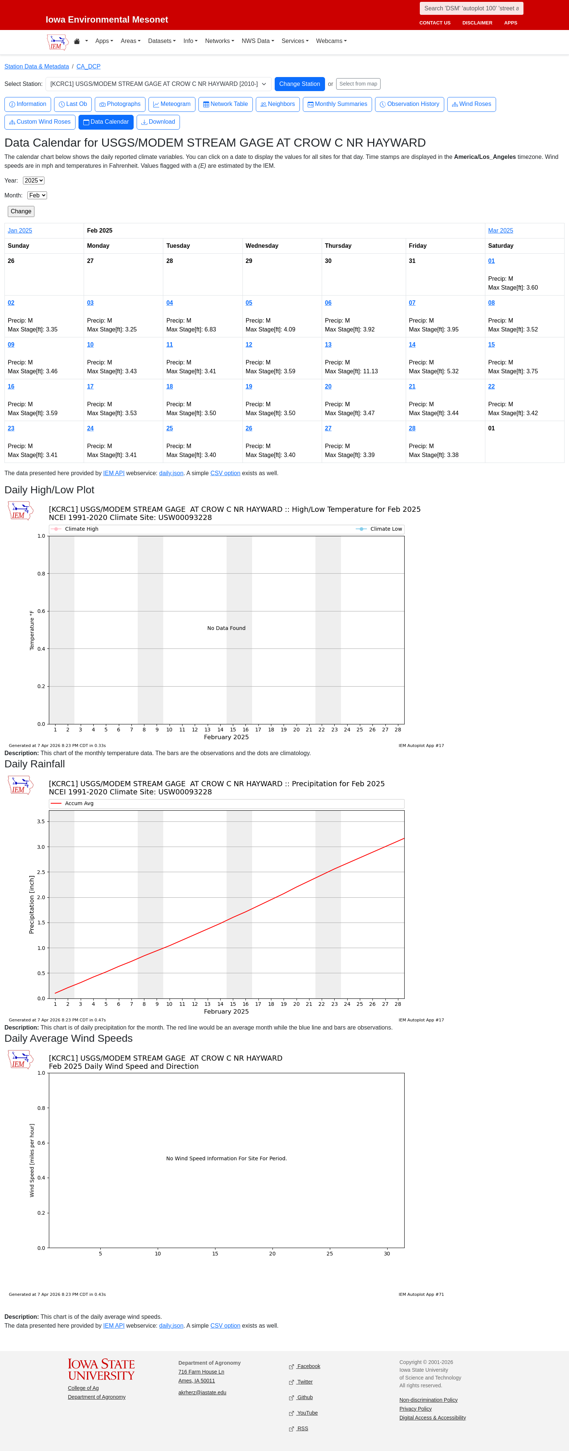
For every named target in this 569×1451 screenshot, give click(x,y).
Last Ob (73, 104)
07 (412, 303)
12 (249, 344)
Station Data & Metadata (36, 66)
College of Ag (83, 1388)
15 (491, 344)
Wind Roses (471, 104)
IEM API (114, 473)
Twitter (301, 1382)
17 (90, 386)
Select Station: (23, 84)
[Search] (471, 8)
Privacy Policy (415, 1409)
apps (510, 23)
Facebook (305, 1366)
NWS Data (256, 41)
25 (169, 428)
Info (188, 41)
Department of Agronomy (97, 1397)
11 (169, 344)
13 (328, 344)
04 (169, 303)
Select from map (358, 84)
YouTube (303, 1413)
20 (328, 386)
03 (90, 303)
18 (169, 386)
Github (301, 1397)
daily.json (171, 473)
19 (249, 386)
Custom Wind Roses (40, 122)
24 (90, 428)
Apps (102, 41)
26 (249, 428)
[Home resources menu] (81, 42)
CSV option (225, 473)
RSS (298, 1428)
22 (491, 386)
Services (293, 41)
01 (491, 261)
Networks (217, 41)
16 (11, 386)
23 (11, 428)
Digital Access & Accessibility (432, 1418)
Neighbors (278, 104)
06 (328, 303)
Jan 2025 (20, 230)
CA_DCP (89, 66)
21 (412, 386)
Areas (128, 41)
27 (328, 428)
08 (491, 303)
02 (11, 303)
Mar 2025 (500, 230)
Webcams (329, 41)
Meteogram (172, 104)
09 (11, 344)
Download (158, 122)
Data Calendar (106, 122)
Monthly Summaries (337, 104)
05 (249, 303)
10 (90, 344)
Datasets (159, 41)
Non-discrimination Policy (428, 1400)
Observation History (409, 104)
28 (412, 428)
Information (27, 104)
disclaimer (477, 23)
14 (412, 344)
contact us (435, 23)
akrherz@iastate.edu (202, 1392)
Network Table (225, 104)
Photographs (120, 104)
